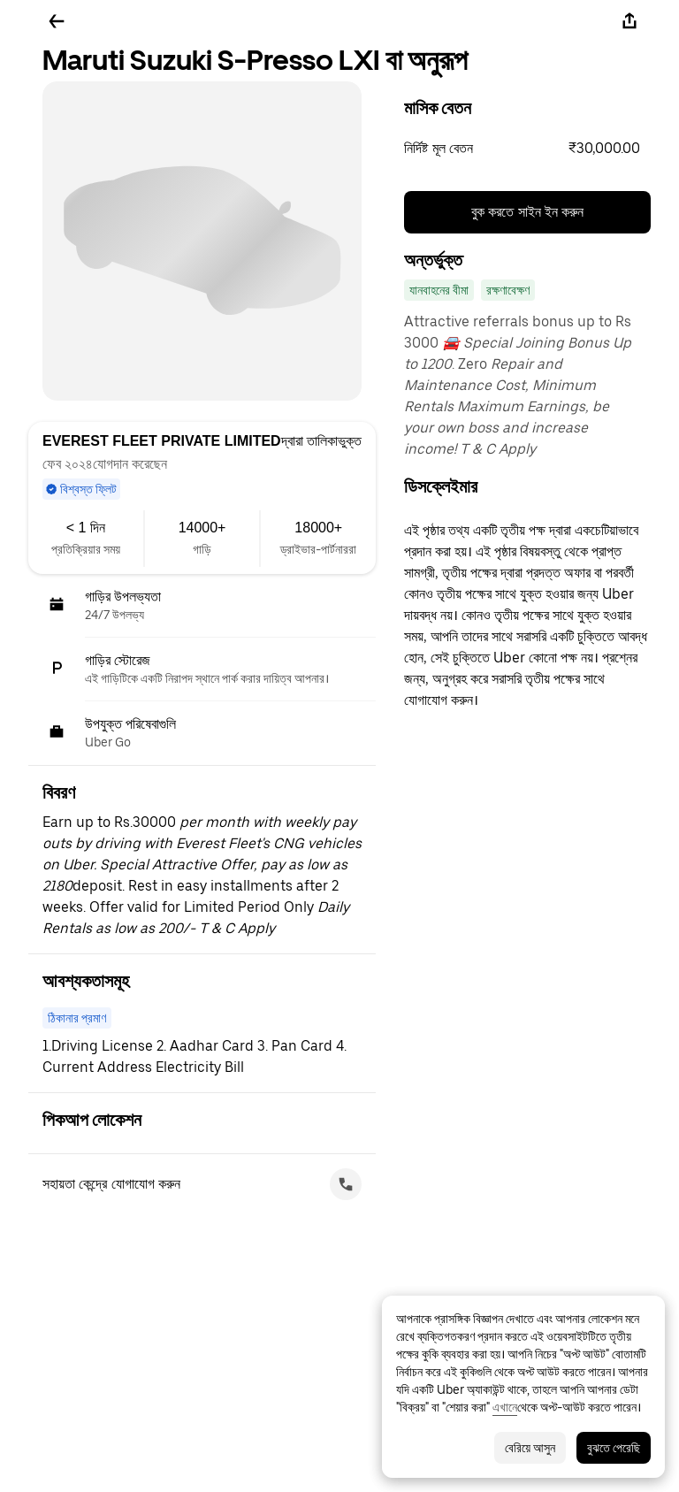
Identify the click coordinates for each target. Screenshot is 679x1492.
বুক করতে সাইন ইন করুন (527, 211)
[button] (527, 148)
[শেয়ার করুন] (629, 21)
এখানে (504, 1407)
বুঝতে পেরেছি (613, 1448)
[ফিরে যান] (56, 21)
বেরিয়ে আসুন (530, 1448)
